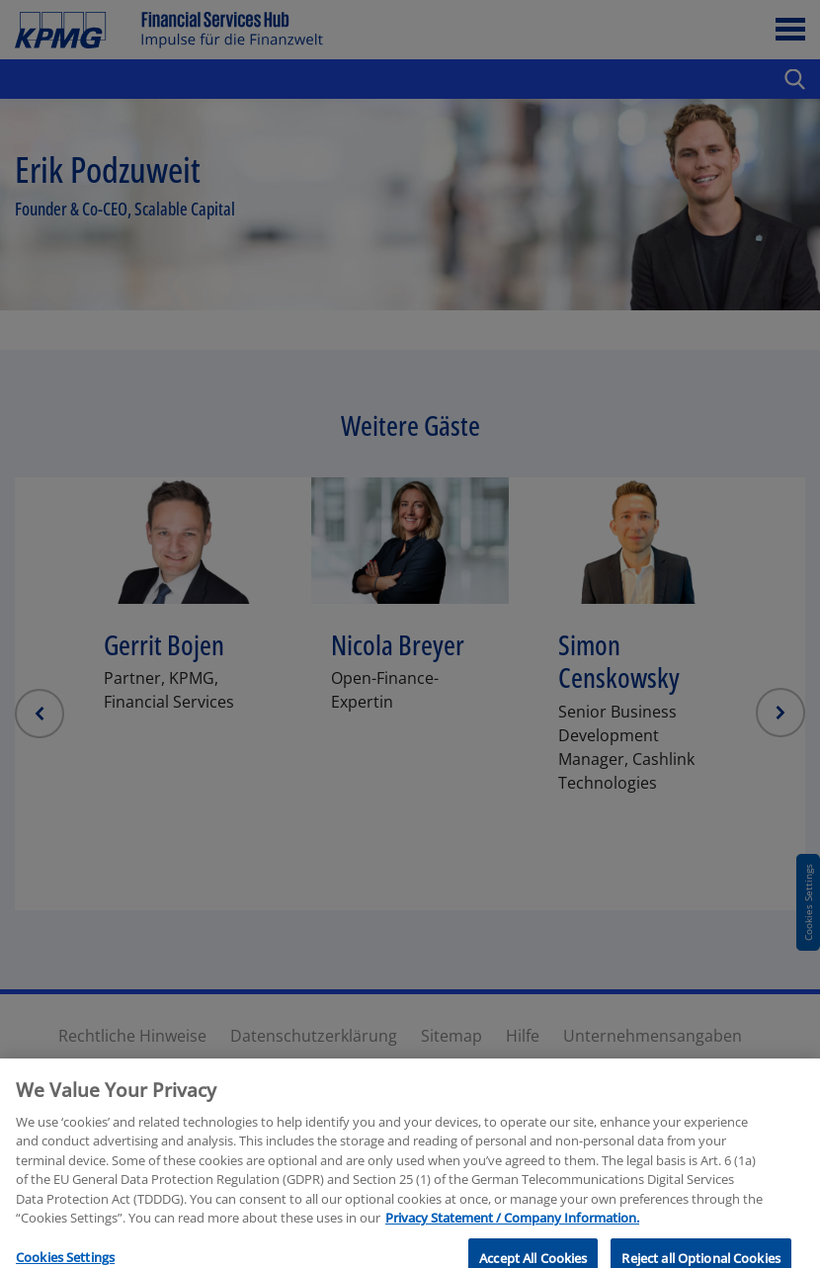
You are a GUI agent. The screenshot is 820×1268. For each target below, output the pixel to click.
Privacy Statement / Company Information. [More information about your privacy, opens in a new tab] (512, 1258)
